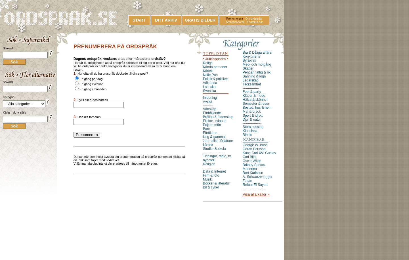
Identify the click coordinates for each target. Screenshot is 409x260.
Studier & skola (214, 149)
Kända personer (215, 67)
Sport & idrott (253, 116)
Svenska (209, 91)
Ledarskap (251, 80)
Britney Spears (254, 165)
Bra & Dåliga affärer (257, 52)
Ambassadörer (235, 22)
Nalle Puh (210, 75)
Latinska (209, 87)
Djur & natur (252, 119)
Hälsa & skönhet (255, 100)
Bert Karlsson (253, 173)
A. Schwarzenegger (257, 177)
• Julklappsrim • (215, 59)
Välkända (210, 83)
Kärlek (208, 71)
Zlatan (247, 181)
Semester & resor (256, 104)
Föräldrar (210, 133)
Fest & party (252, 92)
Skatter (248, 68)
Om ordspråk (254, 18)
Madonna (250, 169)
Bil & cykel (211, 187)
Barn (206, 129)
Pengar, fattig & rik (256, 72)
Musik (207, 179)
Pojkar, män (212, 125)
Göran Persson (254, 149)
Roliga (208, 63)
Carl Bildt (250, 157)
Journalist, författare (218, 141)
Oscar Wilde (252, 161)
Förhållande (212, 113)
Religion (209, 164)
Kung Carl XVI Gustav (259, 153)
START (139, 20)
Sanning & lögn (254, 76)
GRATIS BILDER (200, 20)
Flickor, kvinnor (214, 121)
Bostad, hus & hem (257, 108)
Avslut (207, 102)
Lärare (208, 145)
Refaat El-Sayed (255, 185)
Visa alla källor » (256, 194)
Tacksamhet (252, 84)
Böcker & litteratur (216, 183)
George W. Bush (255, 145)
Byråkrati (249, 60)
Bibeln (247, 135)
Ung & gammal (214, 137)
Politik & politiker (215, 79)
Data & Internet (214, 171)
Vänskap (209, 109)
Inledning (210, 98)
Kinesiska (250, 131)
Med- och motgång (257, 64)
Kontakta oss (255, 22)
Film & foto (211, 175)
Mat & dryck (252, 112)
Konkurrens (251, 56)
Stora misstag (253, 127)
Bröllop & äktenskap (218, 117)
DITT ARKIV (166, 20)
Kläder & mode (254, 96)
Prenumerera (234, 18)
